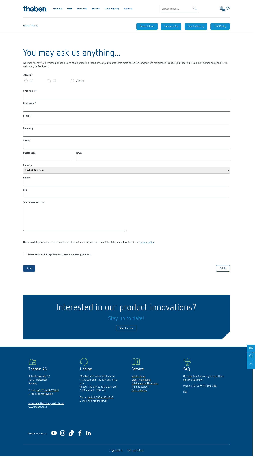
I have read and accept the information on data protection (59, 259)
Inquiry (34, 25)
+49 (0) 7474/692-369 (100, 402)
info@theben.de (44, 398)
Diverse (80, 81)
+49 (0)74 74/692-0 (47, 395)
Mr (30, 81)
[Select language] (227, 8)
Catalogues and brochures (145, 388)
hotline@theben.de (97, 406)
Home (26, 25)
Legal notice (115, 455)
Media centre (171, 26)
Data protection (135, 455)
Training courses (140, 391)
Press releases (139, 395)
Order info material (141, 384)
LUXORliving (220, 26)
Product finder (147, 26)
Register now (126, 333)
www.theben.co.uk (37, 412)
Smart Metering (196, 26)
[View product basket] (221, 8)
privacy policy (147, 247)
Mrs (55, 81)
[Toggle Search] (195, 8)
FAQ (185, 397)
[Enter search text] (179, 9)
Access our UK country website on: (46, 408)
